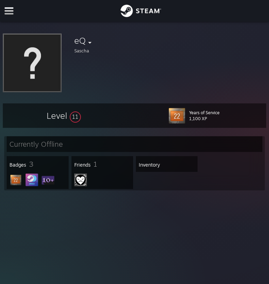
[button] (64, 116)
